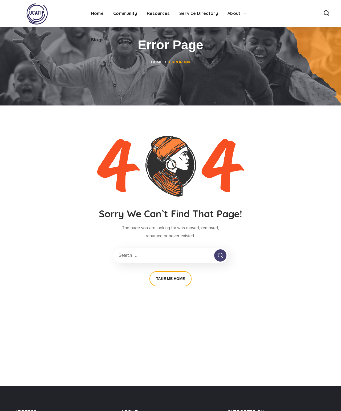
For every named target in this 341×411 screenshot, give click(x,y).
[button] (326, 13)
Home (156, 62)
